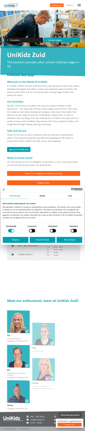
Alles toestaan (69, 240)
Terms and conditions (9, 429)
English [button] (69, 5)
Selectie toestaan (42, 240)
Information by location (70, 415)
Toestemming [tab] (14, 196)
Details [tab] (42, 196)
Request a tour (44, 183)
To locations (13, 40)
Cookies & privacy (24, 429)
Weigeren (15, 240)
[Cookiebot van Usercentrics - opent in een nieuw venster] (72, 189)
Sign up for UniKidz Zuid (18, 149)
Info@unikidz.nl (25, 254)
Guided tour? (56, 5)
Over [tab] (70, 196)
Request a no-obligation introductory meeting (43, 173)
